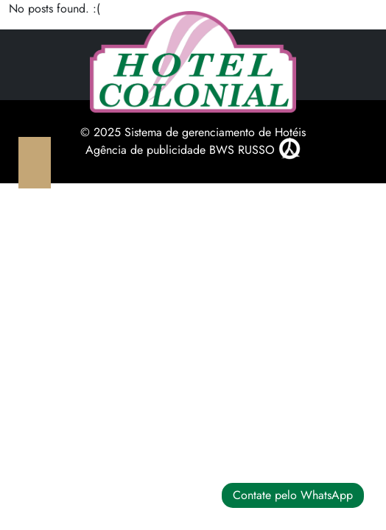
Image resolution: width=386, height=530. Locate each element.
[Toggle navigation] (34, 162)
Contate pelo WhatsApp (293, 495)
